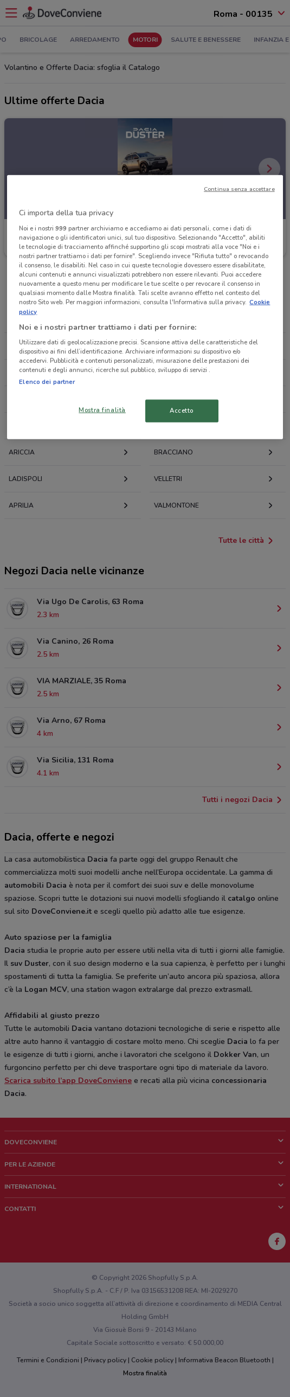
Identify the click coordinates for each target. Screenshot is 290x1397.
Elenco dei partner (47, 381)
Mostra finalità (102, 410)
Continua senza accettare (239, 189)
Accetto (182, 410)
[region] (144, 307)
